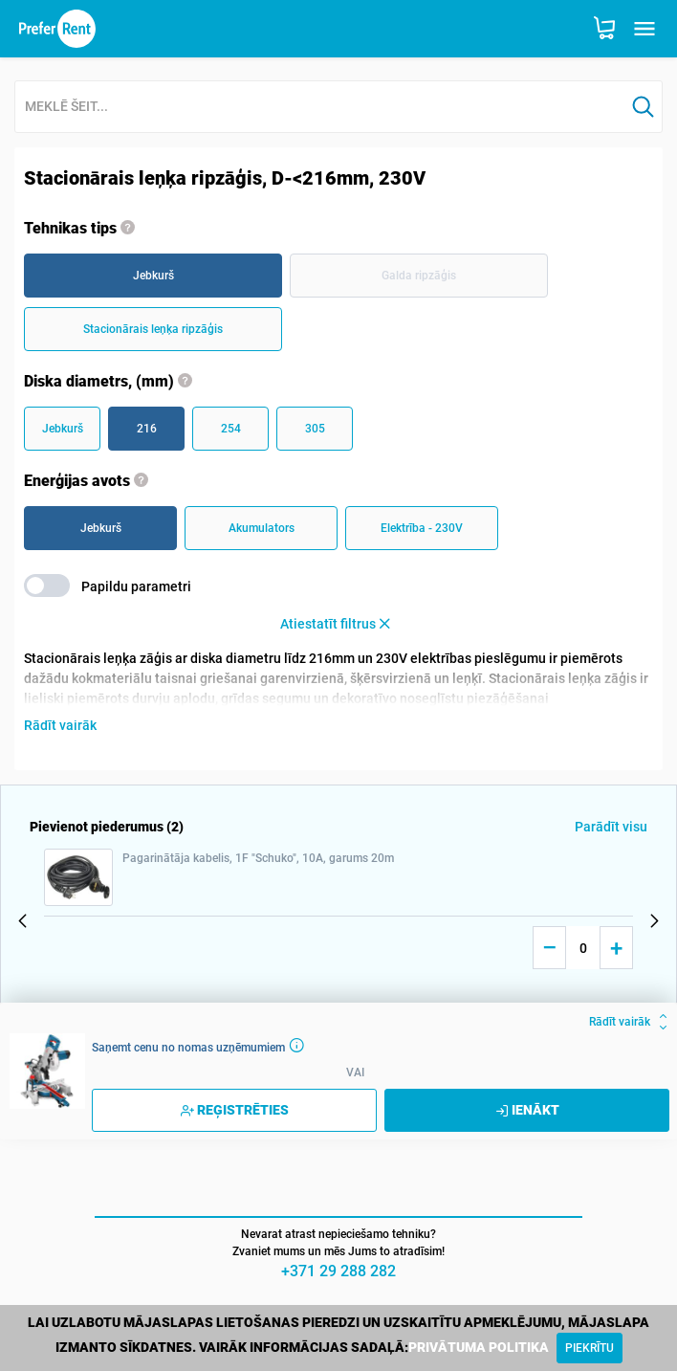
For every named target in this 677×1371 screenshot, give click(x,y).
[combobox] (320, 108)
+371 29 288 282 (338, 1271)
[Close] (589, 1348)
